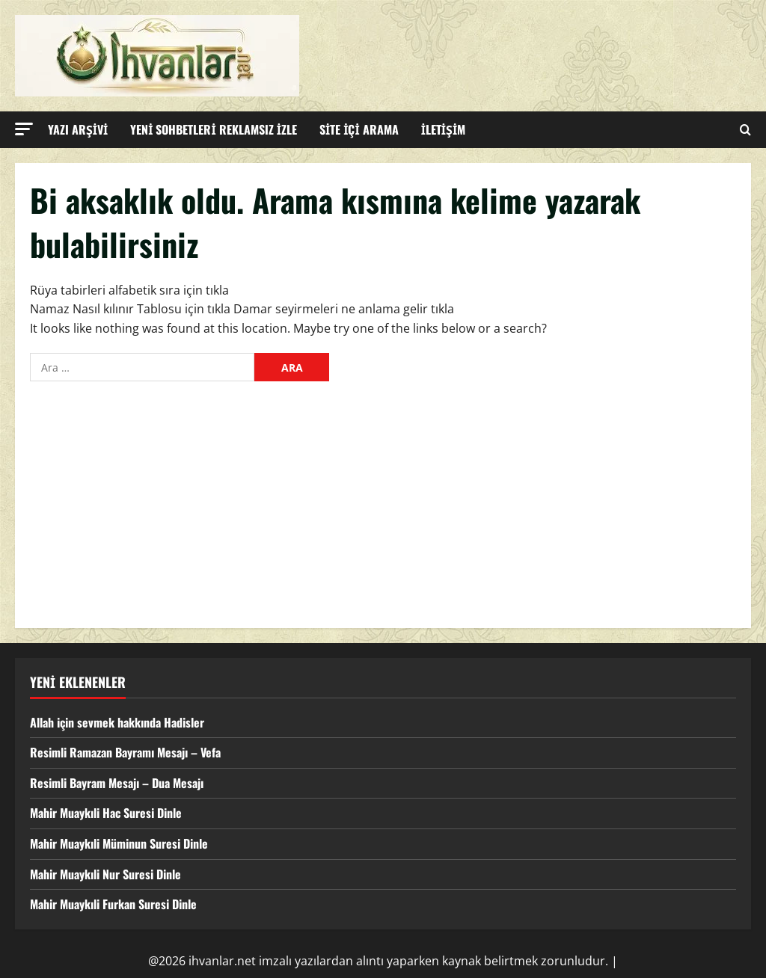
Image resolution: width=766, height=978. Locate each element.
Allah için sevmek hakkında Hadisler (117, 722)
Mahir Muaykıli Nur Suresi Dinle (105, 874)
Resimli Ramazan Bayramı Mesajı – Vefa (125, 752)
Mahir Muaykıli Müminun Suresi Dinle (119, 843)
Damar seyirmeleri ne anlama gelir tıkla (343, 309)
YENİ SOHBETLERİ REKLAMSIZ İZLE (213, 129)
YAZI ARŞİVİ (78, 129)
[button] (24, 129)
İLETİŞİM (443, 129)
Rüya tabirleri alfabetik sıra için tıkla (129, 290)
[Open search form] (745, 129)
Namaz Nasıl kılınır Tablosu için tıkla (130, 309)
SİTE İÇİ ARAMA (359, 129)
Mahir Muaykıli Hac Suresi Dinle (106, 813)
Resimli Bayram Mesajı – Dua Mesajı (116, 783)
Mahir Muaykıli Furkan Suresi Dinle (113, 904)
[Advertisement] (383, 501)
